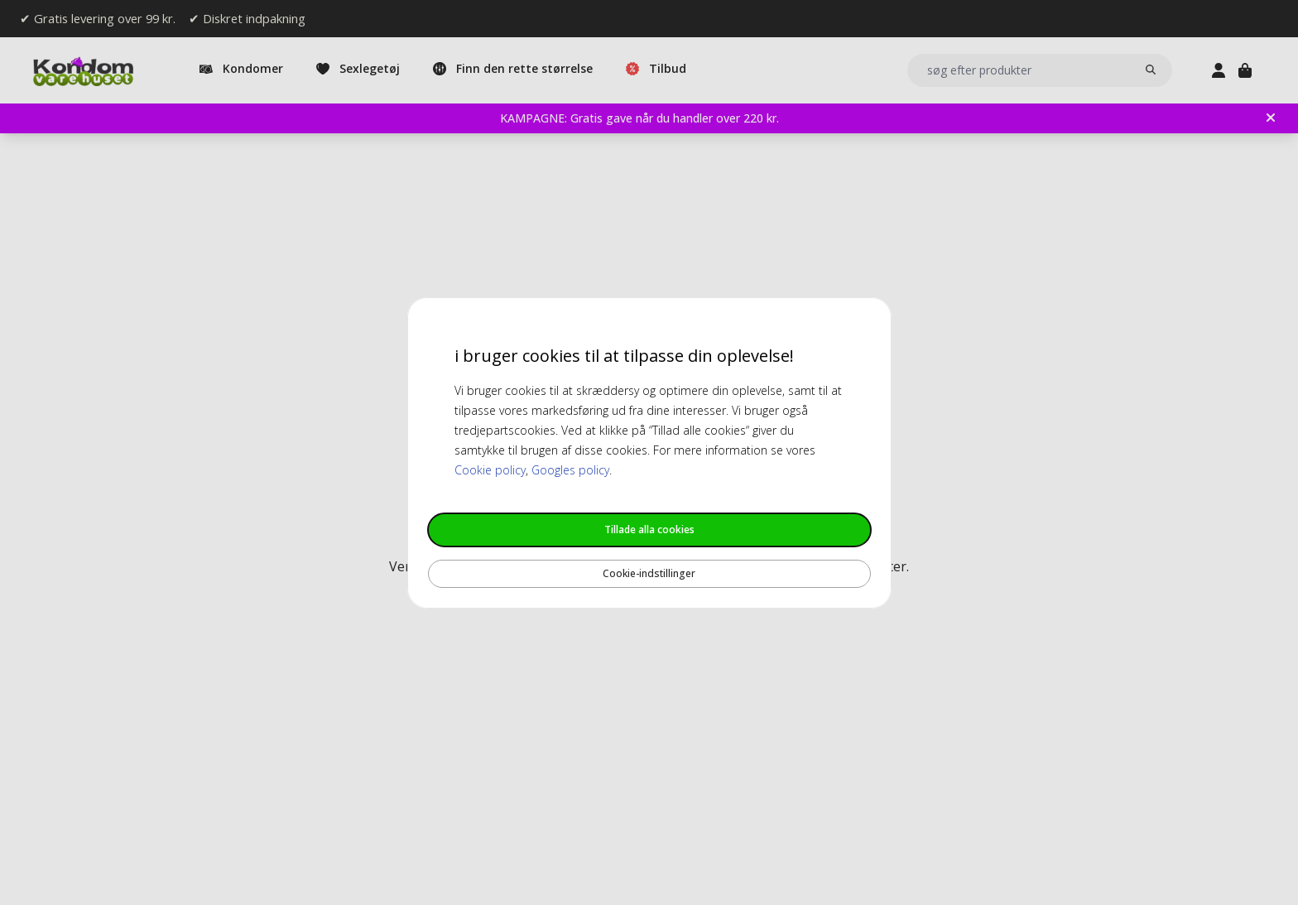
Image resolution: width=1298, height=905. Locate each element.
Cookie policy (490, 470)
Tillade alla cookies (649, 529)
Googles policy (570, 470)
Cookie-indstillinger (649, 573)
